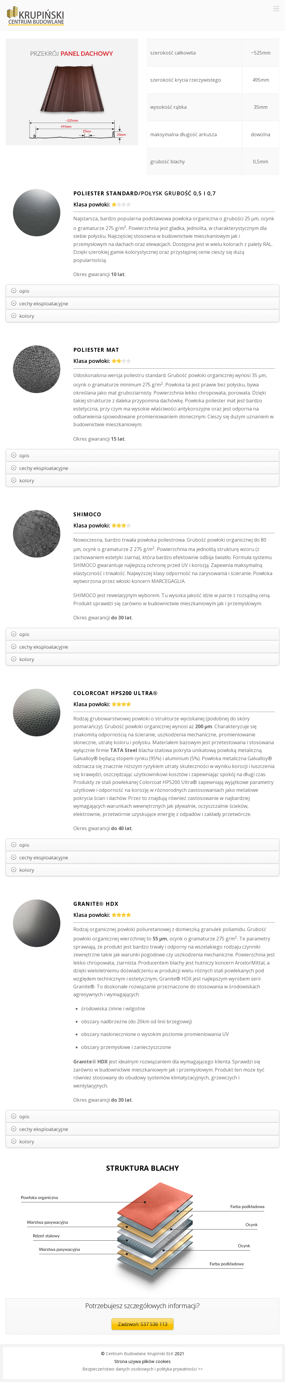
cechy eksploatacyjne (39, 303)
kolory (22, 315)
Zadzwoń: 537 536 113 (142, 1324)
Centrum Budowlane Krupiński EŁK (139, 1353)
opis (20, 290)
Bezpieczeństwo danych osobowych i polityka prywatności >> (142, 1369)
